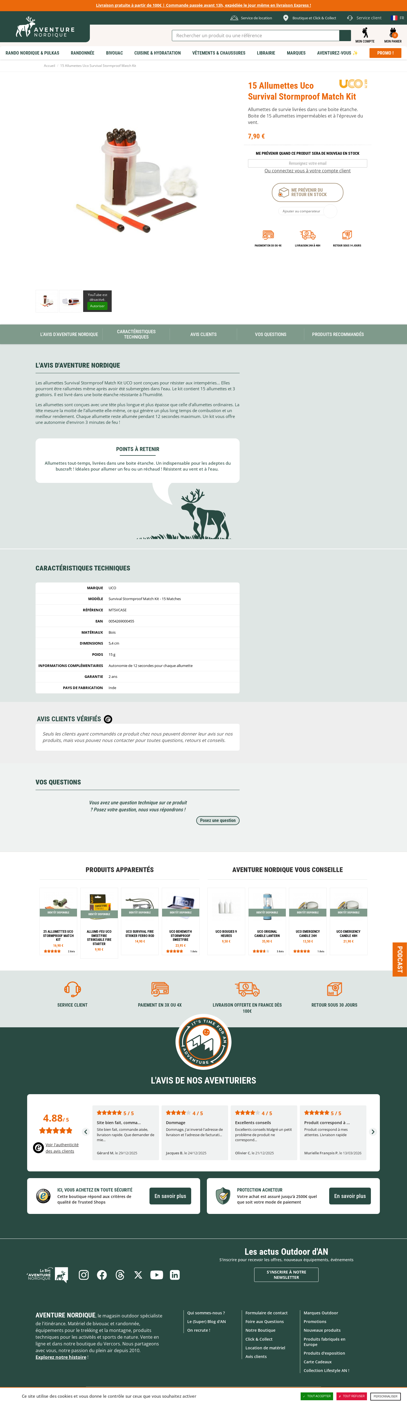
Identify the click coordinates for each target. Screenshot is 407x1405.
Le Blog (49, 1275)
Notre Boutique (260, 1330)
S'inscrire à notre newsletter (286, 1274)
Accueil (49, 65)
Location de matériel (265, 1347)
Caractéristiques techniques (136, 334)
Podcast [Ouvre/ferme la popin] (400, 959)
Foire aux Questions (264, 1321)
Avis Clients (203, 334)
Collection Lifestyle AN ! (326, 1370)
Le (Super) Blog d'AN (206, 1321)
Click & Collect (259, 1338)
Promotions (315, 1321)
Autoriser (97, 306)
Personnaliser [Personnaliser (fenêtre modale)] (385, 1396)
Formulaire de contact (266, 1312)
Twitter (139, 1275)
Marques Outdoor (321, 1312)
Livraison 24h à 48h (307, 245)
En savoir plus (170, 1195)
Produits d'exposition (324, 1353)
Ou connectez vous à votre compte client (308, 171)
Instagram (83, 1275)
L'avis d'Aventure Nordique (69, 334)
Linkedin (176, 1275)
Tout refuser (352, 1396)
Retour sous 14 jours (347, 245)
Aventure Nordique (65, 1315)
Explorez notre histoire (61, 1357)
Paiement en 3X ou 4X (268, 245)
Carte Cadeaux (318, 1361)
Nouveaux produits (322, 1330)
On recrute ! (198, 1330)
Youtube (157, 1275)
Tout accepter (317, 1396)
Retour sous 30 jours (334, 1005)
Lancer (345, 35)
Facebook (102, 1275)
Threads (120, 1275)
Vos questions (270, 334)
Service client (72, 1005)
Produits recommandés (338, 334)
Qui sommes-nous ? (206, 1312)
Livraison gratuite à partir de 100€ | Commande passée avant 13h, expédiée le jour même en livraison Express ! (203, 5)
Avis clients (256, 1356)
